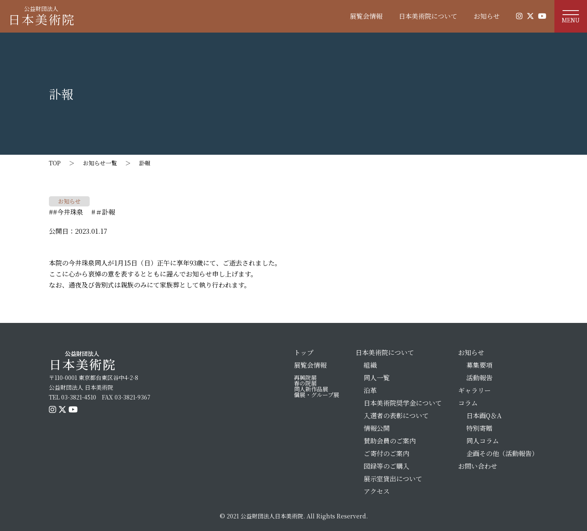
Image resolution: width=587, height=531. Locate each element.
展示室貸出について (393, 478)
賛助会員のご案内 (390, 440)
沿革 (370, 390)
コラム (468, 403)
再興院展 (305, 377)
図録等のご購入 (386, 466)
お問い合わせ (477, 466)
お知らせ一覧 (100, 163)
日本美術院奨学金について (403, 403)
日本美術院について (428, 16)
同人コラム (482, 440)
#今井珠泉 (68, 212)
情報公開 (377, 428)
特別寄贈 (479, 428)
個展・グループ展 (316, 395)
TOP (55, 163)
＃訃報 (105, 212)
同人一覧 (377, 377)
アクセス (377, 491)
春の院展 (305, 383)
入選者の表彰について (396, 415)
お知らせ (487, 16)
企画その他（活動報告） (502, 453)
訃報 (147, 163)
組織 (370, 365)
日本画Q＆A (483, 415)
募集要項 (479, 365)
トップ (303, 352)
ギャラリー (474, 390)
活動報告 (479, 377)
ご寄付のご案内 (386, 453)
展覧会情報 (366, 16)
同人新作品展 (311, 389)
